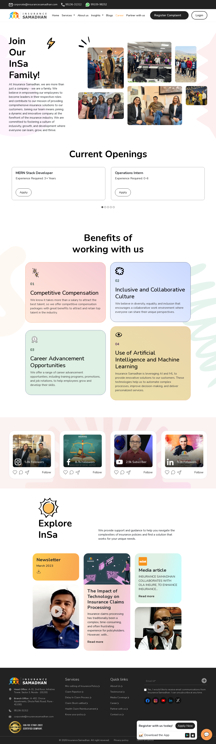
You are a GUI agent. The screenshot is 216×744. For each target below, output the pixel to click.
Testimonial (116, 691)
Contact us (116, 714)
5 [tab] (113, 207)
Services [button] (67, 15)
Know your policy (74, 714)
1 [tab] (102, 207)
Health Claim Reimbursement (80, 708)
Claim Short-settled (75, 703)
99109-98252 (96, 4)
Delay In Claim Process (77, 697)
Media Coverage (118, 697)
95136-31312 (71, 4)
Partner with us (135, 15)
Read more (95, 642)
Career (120, 15)
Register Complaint (169, 15)
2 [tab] (105, 207)
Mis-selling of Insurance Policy (81, 686)
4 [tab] (111, 207)
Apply (24, 192)
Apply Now (185, 726)
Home (55, 15)
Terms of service (145, 740)
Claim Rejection (73, 691)
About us (83, 15)
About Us (115, 686)
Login (199, 15)
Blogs (109, 15)
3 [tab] (108, 207)
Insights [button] (96, 15)
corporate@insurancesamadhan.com (33, 4)
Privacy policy (121, 740)
